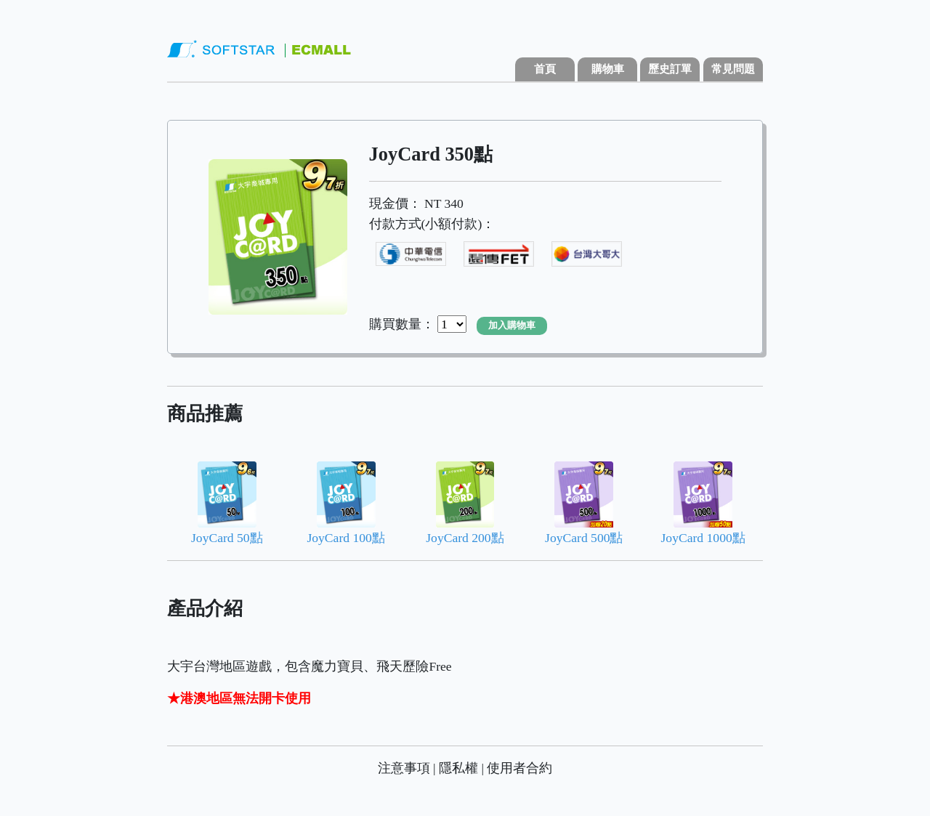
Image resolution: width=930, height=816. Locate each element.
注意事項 (404, 768)
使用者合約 (519, 768)
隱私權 (458, 768)
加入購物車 (511, 325)
